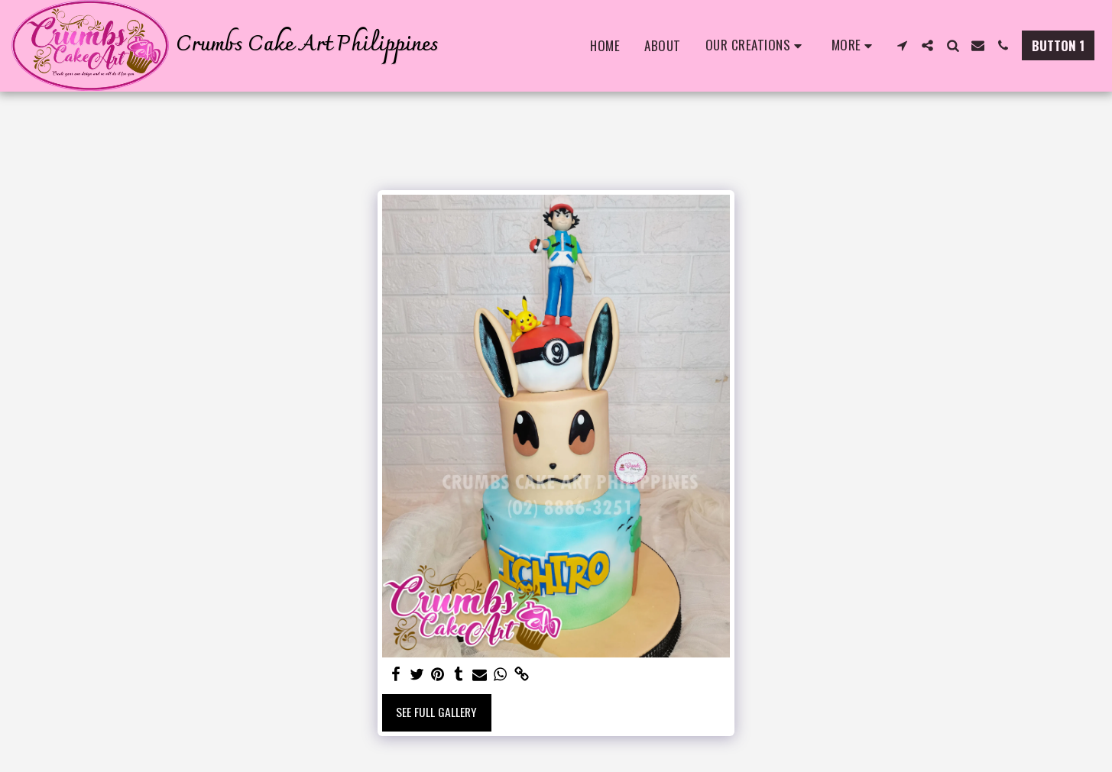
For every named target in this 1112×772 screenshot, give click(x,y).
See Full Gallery (436, 712)
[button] (756, 46)
